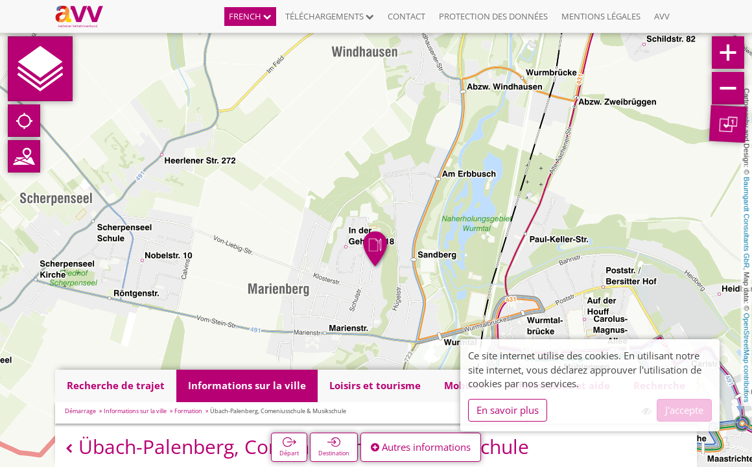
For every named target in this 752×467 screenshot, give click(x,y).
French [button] (250, 16)
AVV (662, 16)
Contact (406, 16)
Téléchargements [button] (329, 16)
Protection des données (493, 16)
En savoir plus (507, 409)
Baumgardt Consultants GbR (747, 223)
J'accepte (684, 409)
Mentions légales (600, 16)
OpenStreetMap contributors (747, 357)
